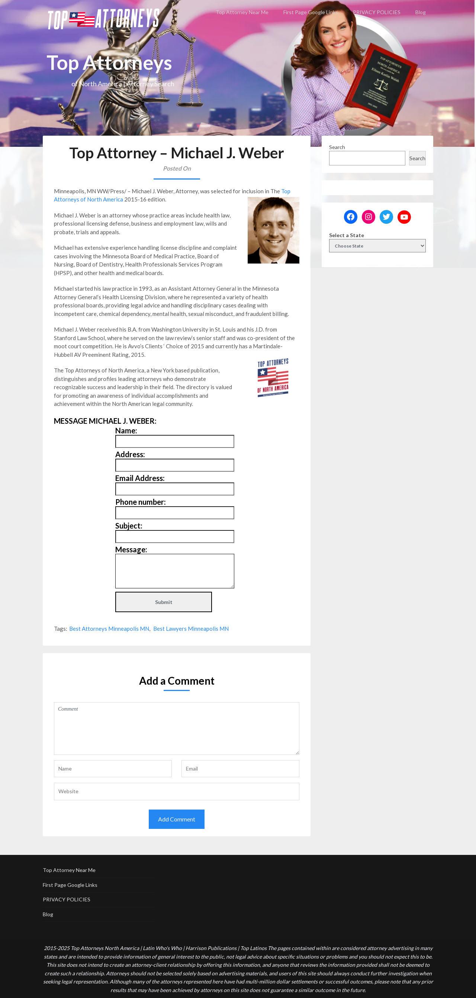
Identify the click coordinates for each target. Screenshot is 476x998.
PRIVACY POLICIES (377, 12)
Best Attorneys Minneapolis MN (109, 628)
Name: (126, 430)
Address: (130, 454)
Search (337, 147)
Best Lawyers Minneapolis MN (191, 628)
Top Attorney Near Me (242, 12)
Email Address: (140, 478)
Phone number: (140, 501)
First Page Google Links (310, 12)
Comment (176, 728)
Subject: (128, 525)
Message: (131, 549)
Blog (420, 12)
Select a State (346, 235)
